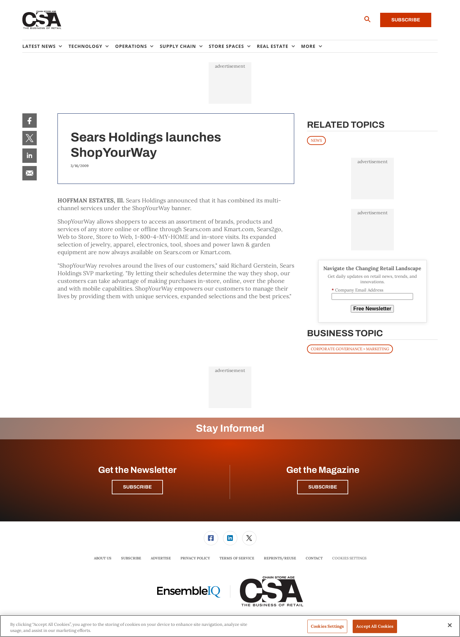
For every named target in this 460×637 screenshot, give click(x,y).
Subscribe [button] (137, 486)
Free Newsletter (372, 308)
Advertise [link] (161, 558)
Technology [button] (85, 46)
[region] (230, 626)
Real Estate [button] (272, 46)
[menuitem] (45, 46)
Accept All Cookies (374, 626)
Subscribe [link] (131, 558)
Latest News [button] (39, 46)
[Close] (450, 625)
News (316, 140)
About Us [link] (102, 558)
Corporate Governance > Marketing (350, 348)
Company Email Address (357, 290)
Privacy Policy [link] (195, 558)
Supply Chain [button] (178, 46)
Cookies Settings (349, 558)
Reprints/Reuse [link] (280, 558)
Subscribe (405, 19)
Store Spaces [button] (226, 46)
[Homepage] (42, 20)
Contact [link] (314, 558)
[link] (29, 120)
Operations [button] (131, 46)
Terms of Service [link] (236, 558)
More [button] (308, 46)
